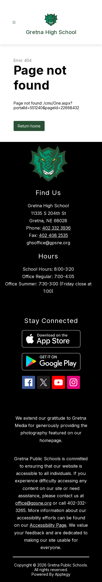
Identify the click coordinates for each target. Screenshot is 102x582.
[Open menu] (14, 22)
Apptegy (62, 574)
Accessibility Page (48, 525)
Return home (29, 126)
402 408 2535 (53, 235)
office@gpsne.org (33, 503)
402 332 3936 (56, 228)
